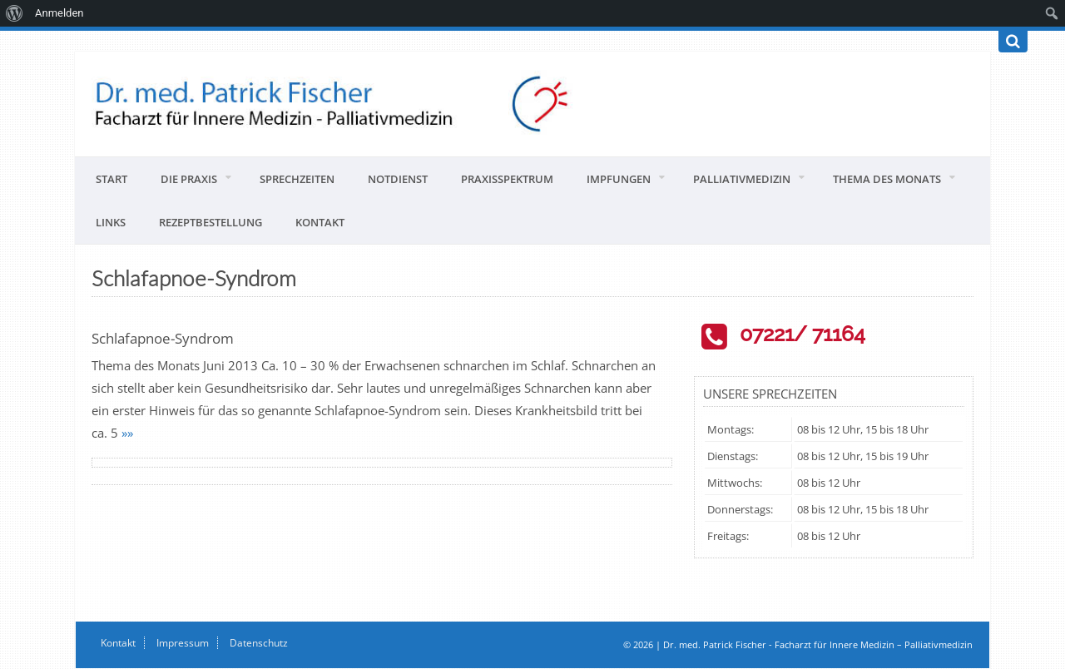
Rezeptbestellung (210, 222)
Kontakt (319, 222)
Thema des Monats (887, 178)
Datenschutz (259, 643)
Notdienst (398, 178)
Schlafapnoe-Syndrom (163, 338)
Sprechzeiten (297, 178)
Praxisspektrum (507, 178)
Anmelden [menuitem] (59, 13)
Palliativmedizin (741, 178)
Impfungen (619, 178)
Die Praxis (189, 178)
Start (111, 178)
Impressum (182, 643)
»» (127, 432)
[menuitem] (14, 13)
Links (111, 222)
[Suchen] (1013, 41)
